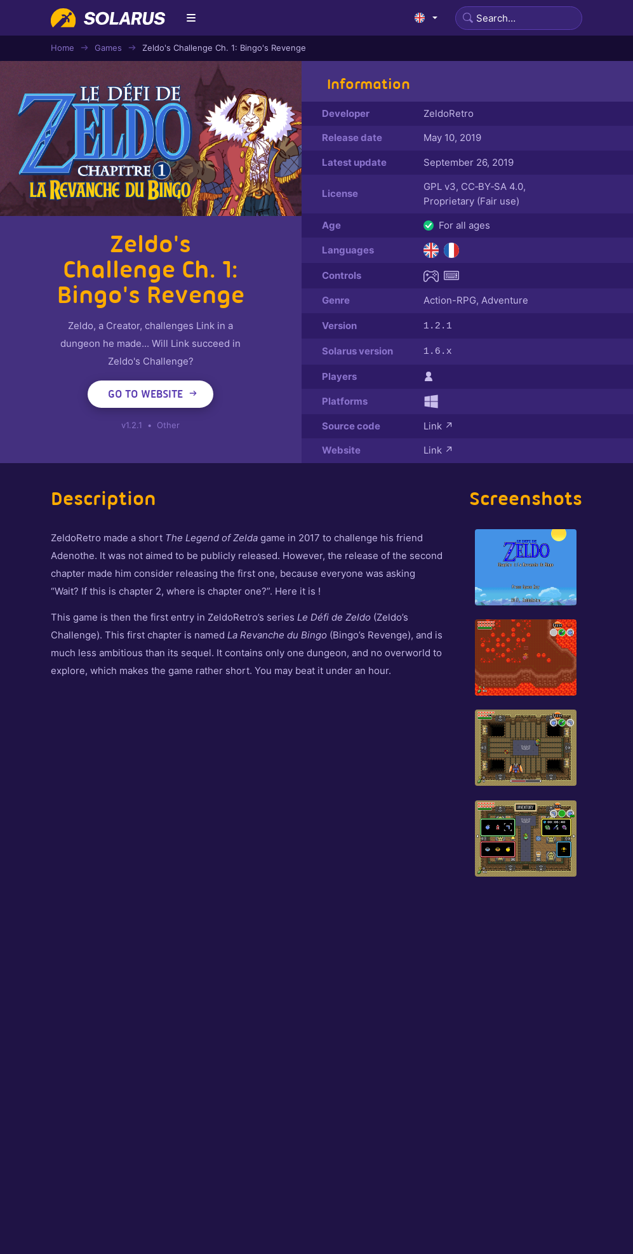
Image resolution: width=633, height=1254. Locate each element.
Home (62, 48)
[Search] (518, 18)
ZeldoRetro (448, 113)
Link (438, 425)
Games (108, 48)
